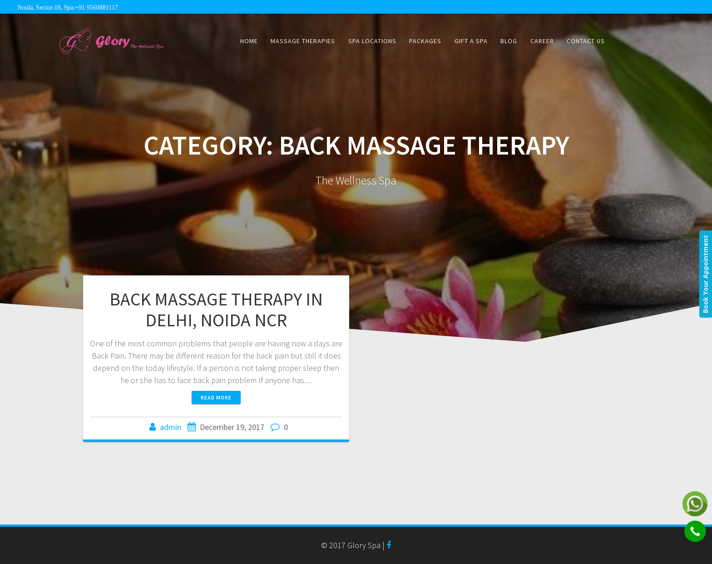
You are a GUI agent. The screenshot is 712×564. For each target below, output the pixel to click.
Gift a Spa (471, 41)
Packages (425, 41)
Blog (508, 41)
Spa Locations (372, 41)
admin (170, 427)
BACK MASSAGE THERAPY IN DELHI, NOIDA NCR (216, 309)
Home (249, 41)
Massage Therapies (303, 41)
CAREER (542, 41)
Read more (216, 397)
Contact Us (586, 41)
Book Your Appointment (705, 274)
